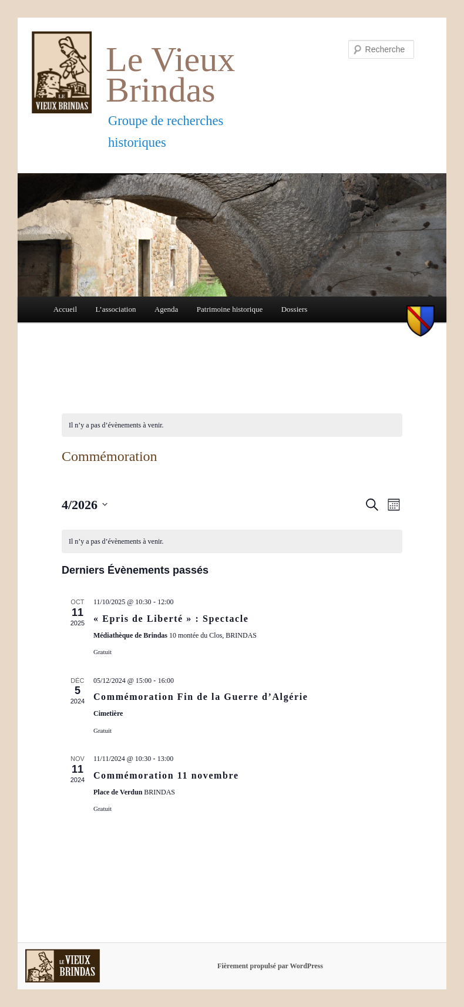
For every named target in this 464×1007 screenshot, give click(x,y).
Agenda (166, 309)
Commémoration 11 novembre (166, 775)
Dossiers (294, 309)
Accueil (65, 309)
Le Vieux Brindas (170, 75)
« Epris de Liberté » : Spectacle (171, 619)
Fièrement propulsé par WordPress (270, 966)
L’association (116, 309)
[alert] (232, 425)
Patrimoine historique (230, 309)
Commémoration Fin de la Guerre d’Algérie (200, 697)
